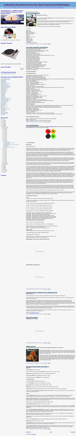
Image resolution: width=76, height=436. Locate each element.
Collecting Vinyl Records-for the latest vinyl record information (36, 4)
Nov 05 (4, 158)
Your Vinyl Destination (32, 125)
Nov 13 (4, 150)
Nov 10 (4, 153)
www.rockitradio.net (50, 126)
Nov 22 (4, 136)
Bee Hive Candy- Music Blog (5, 83)
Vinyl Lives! (3, 111)
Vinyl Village (3, 114)
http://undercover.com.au (34, 312)
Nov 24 (4, 134)
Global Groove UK (4, 90)
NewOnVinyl (3, 97)
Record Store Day (4, 103)
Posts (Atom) (33, 434)
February (4, 170)
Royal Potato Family (4, 105)
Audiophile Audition (4, 81)
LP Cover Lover (3, 96)
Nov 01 (4, 161)
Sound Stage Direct (4, 107)
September (4, 163)
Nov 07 (4, 156)
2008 (3, 126)
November (4, 128)
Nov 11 (4, 152)
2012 (3, 122)
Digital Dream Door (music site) (6, 86)
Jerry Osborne (3, 94)
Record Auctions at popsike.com (6, 99)
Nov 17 (4, 141)
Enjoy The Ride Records (5, 87)
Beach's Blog (3, 82)
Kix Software (3, 95)
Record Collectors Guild (5, 101)
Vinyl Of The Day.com (4, 112)
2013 (3, 121)
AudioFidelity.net (3, 80)
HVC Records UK (4, 91)
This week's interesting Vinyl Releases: (37, 47)
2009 (3, 125)
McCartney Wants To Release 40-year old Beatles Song (41, 292)
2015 (3, 119)
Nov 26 (4, 132)
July (3, 165)
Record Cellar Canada (4, 100)
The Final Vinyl (3, 110)
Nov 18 (4, 140)
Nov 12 (4, 151)
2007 (3, 172)
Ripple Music (3, 104)
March (4, 169)
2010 (3, 124)
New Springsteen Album (33, 13)
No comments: (40, 342)
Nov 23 (4, 135)
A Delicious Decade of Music (5, 78)
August (4, 164)
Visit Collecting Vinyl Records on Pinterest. (8, 73)
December (4, 127)
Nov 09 (4, 154)
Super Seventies (3, 109)
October (4, 162)
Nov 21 (4, 137)
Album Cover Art (31, 346)
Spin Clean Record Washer (5, 108)
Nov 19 (4, 139)
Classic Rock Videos (32, 317)
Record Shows (3, 102)
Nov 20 (4, 138)
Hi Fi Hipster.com (3, 92)
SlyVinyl (2, 106)
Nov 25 (4, 133)
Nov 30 (4, 129)
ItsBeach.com (3, 93)
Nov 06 (4, 157)
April (3, 168)
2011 (3, 123)
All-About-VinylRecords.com (5, 79)
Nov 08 (4, 155)
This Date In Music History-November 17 (37, 366)
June (4, 166)
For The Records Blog (4, 89)
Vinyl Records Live (4, 113)
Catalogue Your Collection (5, 85)
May (3, 167)
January (4, 171)
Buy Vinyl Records (4, 84)
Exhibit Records (3, 88)
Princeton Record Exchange (5, 98)
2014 (3, 120)
